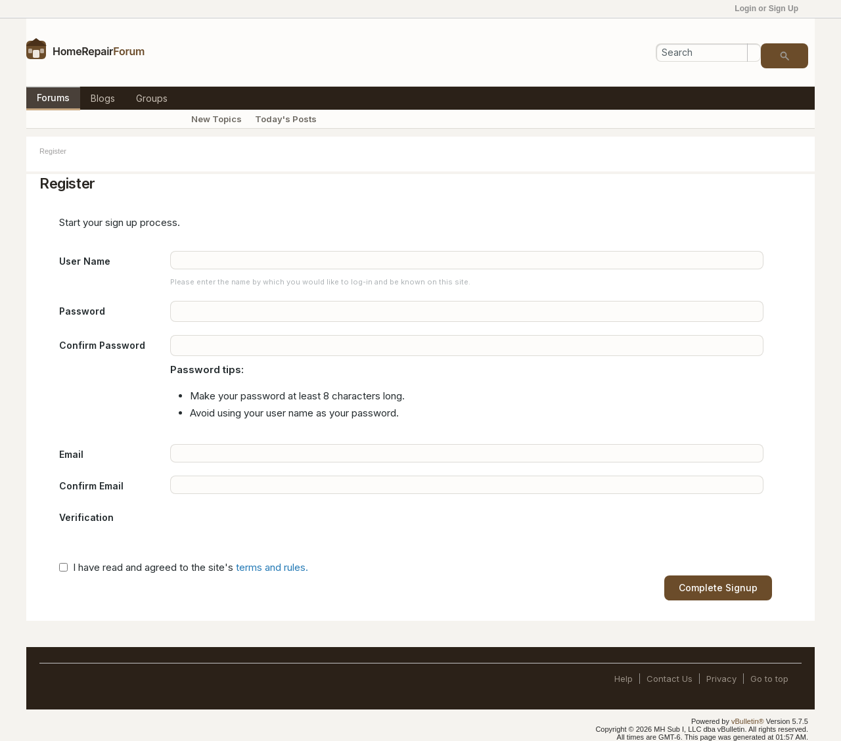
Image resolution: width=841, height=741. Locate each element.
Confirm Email (91, 485)
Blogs (103, 98)
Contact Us (670, 678)
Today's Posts (286, 119)
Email (71, 454)
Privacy (721, 678)
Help (623, 678)
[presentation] (270, 532)
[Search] (708, 52)
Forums (53, 97)
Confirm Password (102, 345)
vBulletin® (747, 721)
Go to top (769, 678)
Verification (86, 517)
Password (82, 311)
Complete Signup (718, 587)
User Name (84, 261)
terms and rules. (272, 567)
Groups (152, 98)
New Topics (216, 119)
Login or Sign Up (771, 8)
